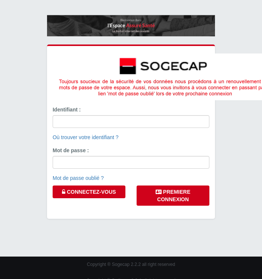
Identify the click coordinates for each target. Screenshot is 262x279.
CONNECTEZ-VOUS (89, 192)
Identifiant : (67, 110)
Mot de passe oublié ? (78, 178)
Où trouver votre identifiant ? (86, 137)
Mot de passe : (71, 150)
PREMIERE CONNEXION (173, 195)
